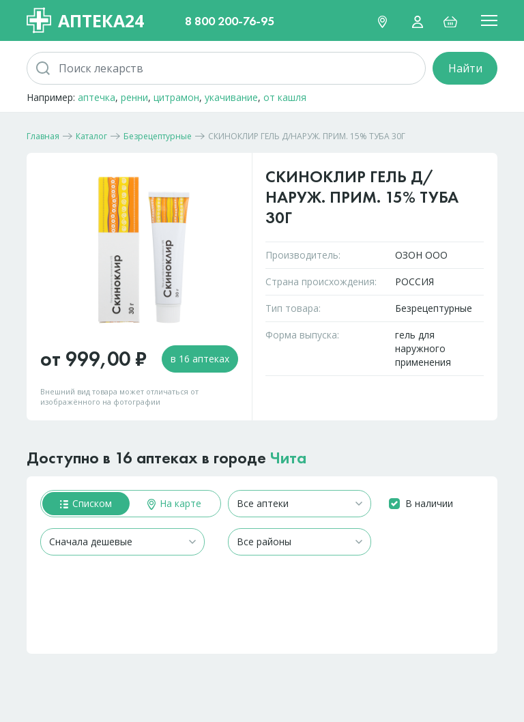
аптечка (96, 97)
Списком (86, 503)
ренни (134, 97)
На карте (174, 503)
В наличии (429, 503)
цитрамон (176, 97)
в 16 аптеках (200, 358)
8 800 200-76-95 (229, 21)
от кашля (284, 97)
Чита (288, 457)
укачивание (231, 97)
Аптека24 (85, 20)
